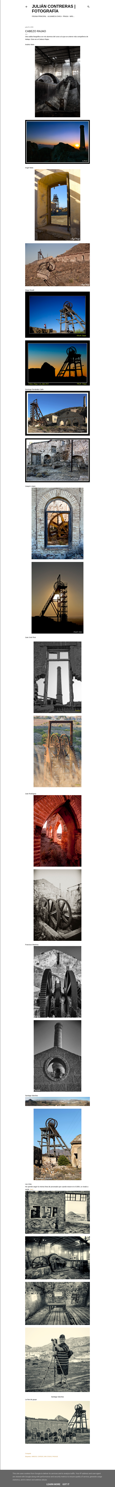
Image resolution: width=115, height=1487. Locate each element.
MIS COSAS (48, 1456)
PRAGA (65, 16)
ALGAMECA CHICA (55, 16)
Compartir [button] (28, 1453)
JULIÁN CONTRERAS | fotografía (53, 8)
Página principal (39, 16)
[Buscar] (88, 6)
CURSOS (40, 1456)
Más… (72, 16)
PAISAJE (55, 1456)
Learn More (53, 1484)
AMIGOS (34, 1456)
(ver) (31, 1189)
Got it (66, 1484)
